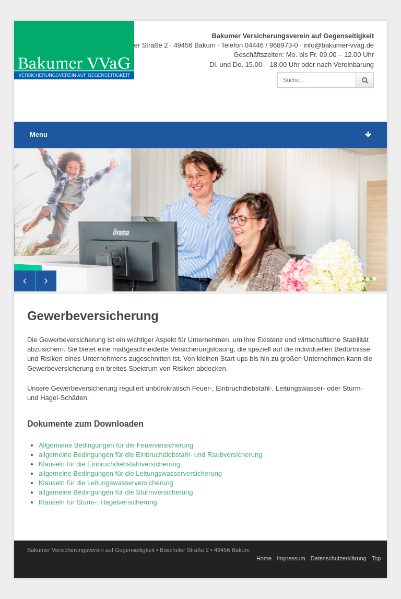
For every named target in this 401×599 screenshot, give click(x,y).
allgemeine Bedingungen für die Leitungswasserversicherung (130, 473)
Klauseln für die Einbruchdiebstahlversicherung (109, 464)
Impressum (291, 558)
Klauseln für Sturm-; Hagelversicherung (98, 502)
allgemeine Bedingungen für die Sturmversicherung (117, 492)
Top (376, 558)
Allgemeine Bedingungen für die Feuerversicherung (116, 445)
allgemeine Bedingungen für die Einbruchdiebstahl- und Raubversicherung (151, 455)
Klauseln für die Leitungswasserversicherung (106, 483)
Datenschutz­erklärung (339, 558)
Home (264, 558)
